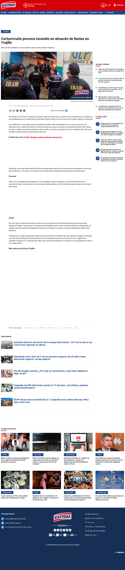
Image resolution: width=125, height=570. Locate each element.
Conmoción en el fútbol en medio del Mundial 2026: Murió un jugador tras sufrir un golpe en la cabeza (112, 133)
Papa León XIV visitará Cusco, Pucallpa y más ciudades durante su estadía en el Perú (111, 70)
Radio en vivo (91, 535)
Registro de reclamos (94, 518)
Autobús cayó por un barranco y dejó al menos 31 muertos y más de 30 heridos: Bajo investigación (112, 151)
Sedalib (75, 328)
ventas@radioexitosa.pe (15, 519)
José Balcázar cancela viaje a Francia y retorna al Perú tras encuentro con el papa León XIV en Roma (110, 89)
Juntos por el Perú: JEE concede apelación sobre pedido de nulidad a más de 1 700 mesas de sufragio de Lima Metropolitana (112, 142)
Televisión (93, 12)
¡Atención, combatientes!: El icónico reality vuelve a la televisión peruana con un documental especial (77, 498)
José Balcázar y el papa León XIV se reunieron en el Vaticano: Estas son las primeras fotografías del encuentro (110, 108)
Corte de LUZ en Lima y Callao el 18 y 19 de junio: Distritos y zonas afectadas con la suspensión (111, 80)
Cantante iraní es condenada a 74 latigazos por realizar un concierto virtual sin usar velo (45, 498)
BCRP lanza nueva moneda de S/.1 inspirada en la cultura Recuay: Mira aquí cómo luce (51, 401)
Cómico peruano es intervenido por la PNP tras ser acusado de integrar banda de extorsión (112, 125)
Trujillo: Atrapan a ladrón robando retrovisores (43, 137)
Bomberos (51, 328)
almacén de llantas (40, 328)
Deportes (50, 12)
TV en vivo (89, 522)
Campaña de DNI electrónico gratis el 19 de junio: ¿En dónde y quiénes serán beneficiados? (51, 386)
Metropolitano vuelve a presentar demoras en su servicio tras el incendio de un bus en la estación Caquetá (111, 98)
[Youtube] (61, 530)
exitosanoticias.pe (13, 523)
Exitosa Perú (83, 12)
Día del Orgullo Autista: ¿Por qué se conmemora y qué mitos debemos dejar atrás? (51, 372)
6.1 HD (108, 5)
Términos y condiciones (95, 526)
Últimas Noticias (14, 12)
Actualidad (26, 12)
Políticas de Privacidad (95, 531)
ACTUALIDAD (28, 328)
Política (36, 12)
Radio (101, 12)
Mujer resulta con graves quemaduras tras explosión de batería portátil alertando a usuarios (15, 460)
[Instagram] (64, 530)
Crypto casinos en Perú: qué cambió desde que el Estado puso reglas (14, 497)
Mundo (42, 12)
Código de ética (92, 514)
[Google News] (67, 530)
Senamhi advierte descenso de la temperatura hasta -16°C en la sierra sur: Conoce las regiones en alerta (53, 343)
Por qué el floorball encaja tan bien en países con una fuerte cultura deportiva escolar (109, 498)
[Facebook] (55, 530)
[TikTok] (70, 530)
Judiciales (59, 12)
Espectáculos (70, 12)
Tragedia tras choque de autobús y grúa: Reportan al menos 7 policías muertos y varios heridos (112, 159)
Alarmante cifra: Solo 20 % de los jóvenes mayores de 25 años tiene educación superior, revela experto (50, 358)
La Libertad (67, 328)
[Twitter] (58, 530)
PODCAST (120, 5)
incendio (59, 328)
